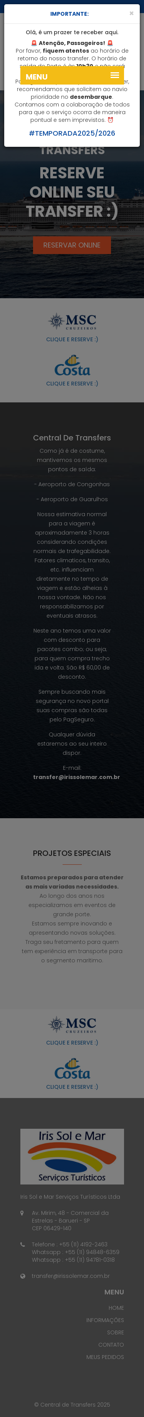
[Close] (131, 13)
